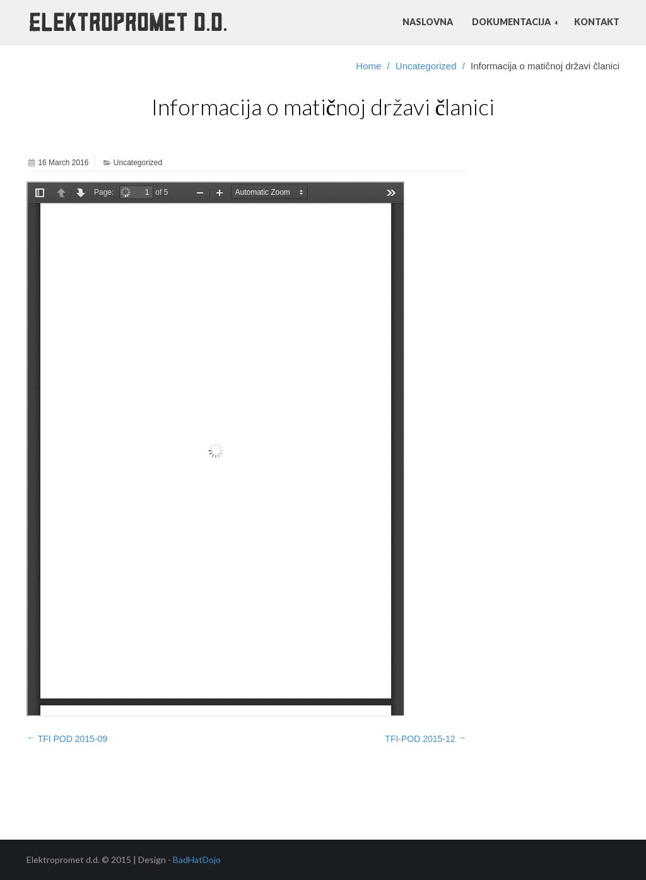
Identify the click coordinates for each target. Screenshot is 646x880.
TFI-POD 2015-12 (425, 738)
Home (368, 66)
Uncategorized (426, 66)
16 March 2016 (63, 162)
